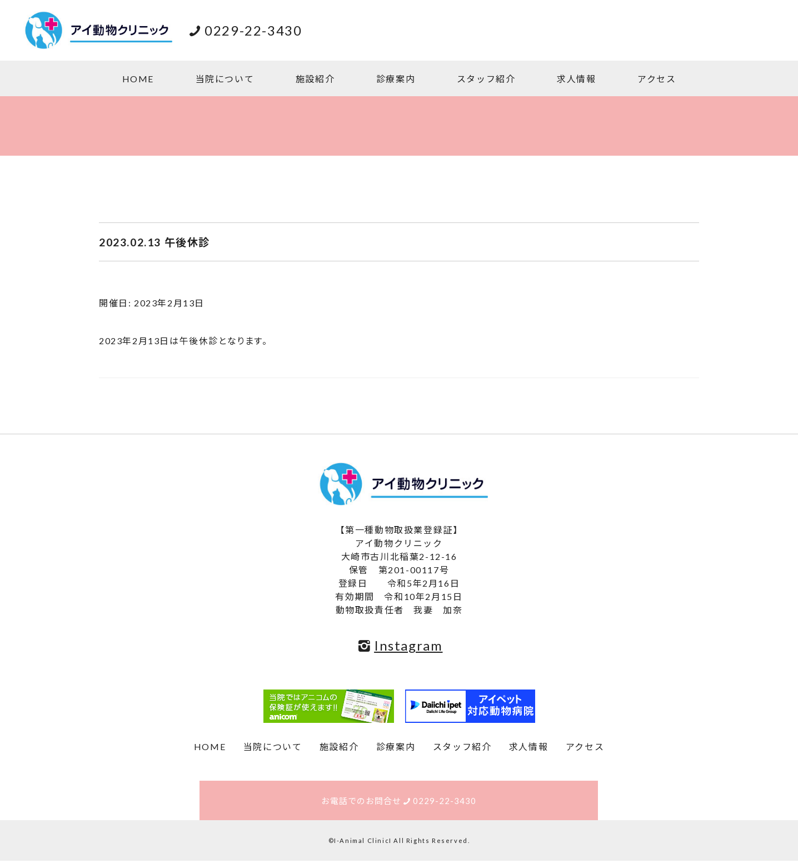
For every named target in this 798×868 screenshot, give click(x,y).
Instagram (399, 645)
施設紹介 (315, 78)
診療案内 (395, 78)
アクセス (656, 78)
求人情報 (576, 78)
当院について (225, 78)
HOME (138, 78)
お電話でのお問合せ (399, 804)
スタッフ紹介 (486, 78)
